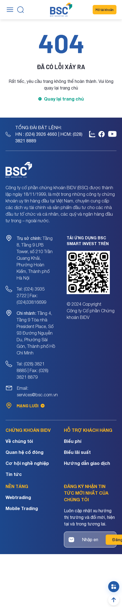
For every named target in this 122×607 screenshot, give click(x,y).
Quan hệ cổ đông (24, 452)
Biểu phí (72, 441)
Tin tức (14, 474)
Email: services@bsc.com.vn (37, 391)
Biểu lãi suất (77, 452)
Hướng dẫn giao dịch (87, 463)
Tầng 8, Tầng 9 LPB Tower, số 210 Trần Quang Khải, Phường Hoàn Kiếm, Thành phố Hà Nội (35, 258)
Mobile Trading (22, 508)
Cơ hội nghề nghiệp (27, 463)
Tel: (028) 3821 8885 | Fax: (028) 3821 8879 (32, 370)
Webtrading (18, 497)
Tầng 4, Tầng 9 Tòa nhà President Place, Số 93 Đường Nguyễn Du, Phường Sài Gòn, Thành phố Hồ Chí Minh (36, 333)
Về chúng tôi (19, 441)
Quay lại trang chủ (64, 98)
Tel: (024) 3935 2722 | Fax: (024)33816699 (31, 295)
